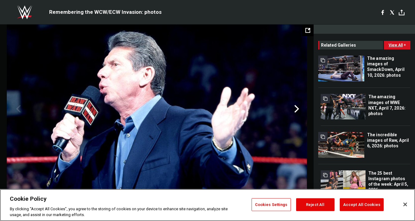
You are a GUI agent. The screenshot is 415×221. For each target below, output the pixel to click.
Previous (17, 109)
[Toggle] (401, 12)
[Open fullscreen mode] (308, 30)
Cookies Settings (271, 204)
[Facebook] (382, 12)
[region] (207, 205)
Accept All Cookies (361, 204)
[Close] (405, 204)
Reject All (315, 204)
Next (296, 109)
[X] (392, 12)
